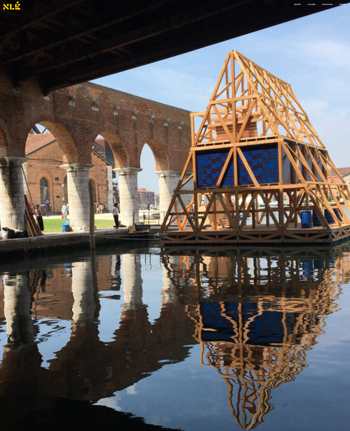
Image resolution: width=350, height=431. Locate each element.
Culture (311, 4)
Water (342, 4)
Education (327, 4)
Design (297, 4)
